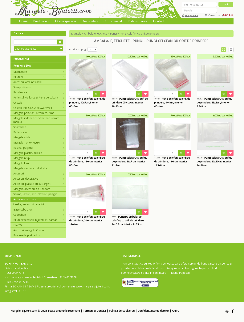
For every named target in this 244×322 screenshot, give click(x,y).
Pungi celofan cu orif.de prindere (140, 33)
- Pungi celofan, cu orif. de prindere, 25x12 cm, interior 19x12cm (130, 102)
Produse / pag (77, 49)
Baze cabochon (38, 209)
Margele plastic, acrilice (38, 153)
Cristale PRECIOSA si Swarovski (38, 108)
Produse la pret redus (26, 235)
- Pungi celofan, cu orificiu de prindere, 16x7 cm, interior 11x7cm (129, 161)
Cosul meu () (219, 15)
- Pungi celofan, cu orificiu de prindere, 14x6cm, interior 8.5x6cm (87, 161)
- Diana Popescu (179, 272)
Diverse (38, 225)
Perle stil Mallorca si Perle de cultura (38, 97)
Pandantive (38, 92)
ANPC (175, 310)
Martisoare (38, 71)
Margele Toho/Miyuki (38, 142)
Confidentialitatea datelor (153, 310)
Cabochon (38, 214)
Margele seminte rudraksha (30, 168)
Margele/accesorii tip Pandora (38, 189)
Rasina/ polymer (38, 147)
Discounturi (90, 21)
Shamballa (38, 127)
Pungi (113, 33)
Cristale (38, 102)
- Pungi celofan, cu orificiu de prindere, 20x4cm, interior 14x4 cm (87, 220)
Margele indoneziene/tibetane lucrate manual (36, 120)
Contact (158, 21)
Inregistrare (190, 15)
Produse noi (41, 21)
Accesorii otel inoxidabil (38, 82)
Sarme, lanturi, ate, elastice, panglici (38, 194)
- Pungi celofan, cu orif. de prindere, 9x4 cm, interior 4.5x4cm (172, 102)
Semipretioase (38, 87)
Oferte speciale (65, 21)
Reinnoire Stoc (22, 65)
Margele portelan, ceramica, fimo (38, 113)
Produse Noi (21, 59)
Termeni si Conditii (94, 310)
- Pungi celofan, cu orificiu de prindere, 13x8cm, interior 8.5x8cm (214, 102)
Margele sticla (38, 137)
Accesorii (38, 173)
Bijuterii (38, 77)
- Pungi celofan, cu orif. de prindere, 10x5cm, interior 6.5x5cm (87, 102)
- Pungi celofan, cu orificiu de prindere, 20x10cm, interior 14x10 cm (214, 161)
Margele (76, 33)
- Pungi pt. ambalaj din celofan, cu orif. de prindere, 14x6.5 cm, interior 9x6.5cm (128, 220)
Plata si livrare (137, 21)
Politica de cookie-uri (122, 310)
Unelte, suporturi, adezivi (28, 204)
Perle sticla (38, 132)
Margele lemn (38, 163)
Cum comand (113, 21)
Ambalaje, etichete (38, 199)
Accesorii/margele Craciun (38, 230)
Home (23, 21)
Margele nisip (38, 158)
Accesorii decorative (38, 178)
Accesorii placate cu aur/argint (38, 184)
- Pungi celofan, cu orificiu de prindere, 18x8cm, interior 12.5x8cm (172, 161)
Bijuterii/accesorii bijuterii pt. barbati (38, 220)
